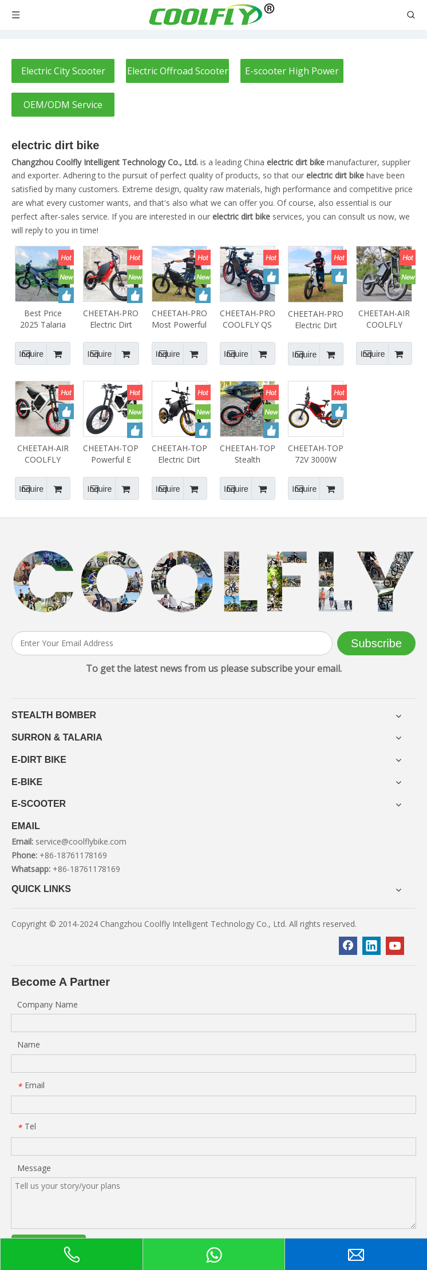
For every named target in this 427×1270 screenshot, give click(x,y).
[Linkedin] (371, 946)
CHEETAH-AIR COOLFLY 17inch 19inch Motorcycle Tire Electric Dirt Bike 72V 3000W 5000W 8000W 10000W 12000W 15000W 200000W (384, 319)
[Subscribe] (376, 643)
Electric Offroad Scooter (177, 71)
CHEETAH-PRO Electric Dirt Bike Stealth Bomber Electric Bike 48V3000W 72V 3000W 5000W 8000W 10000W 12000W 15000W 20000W (315, 319)
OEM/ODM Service (62, 104)
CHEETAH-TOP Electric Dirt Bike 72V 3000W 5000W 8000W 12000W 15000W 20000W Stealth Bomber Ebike (179, 454)
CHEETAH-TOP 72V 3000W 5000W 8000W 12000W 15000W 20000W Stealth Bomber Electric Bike (315, 454)
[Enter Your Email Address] (172, 643)
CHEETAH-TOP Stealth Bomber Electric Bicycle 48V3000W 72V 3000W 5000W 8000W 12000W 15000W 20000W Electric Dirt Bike (247, 454)
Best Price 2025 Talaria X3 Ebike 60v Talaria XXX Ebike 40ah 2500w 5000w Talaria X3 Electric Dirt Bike (43, 319)
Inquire (29, 353)
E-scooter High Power (292, 71)
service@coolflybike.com (80, 841)
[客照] (213, 582)
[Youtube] (395, 946)
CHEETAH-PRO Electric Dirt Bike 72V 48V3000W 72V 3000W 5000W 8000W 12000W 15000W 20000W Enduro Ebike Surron (111, 319)
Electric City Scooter (63, 71)
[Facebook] (348, 946)
